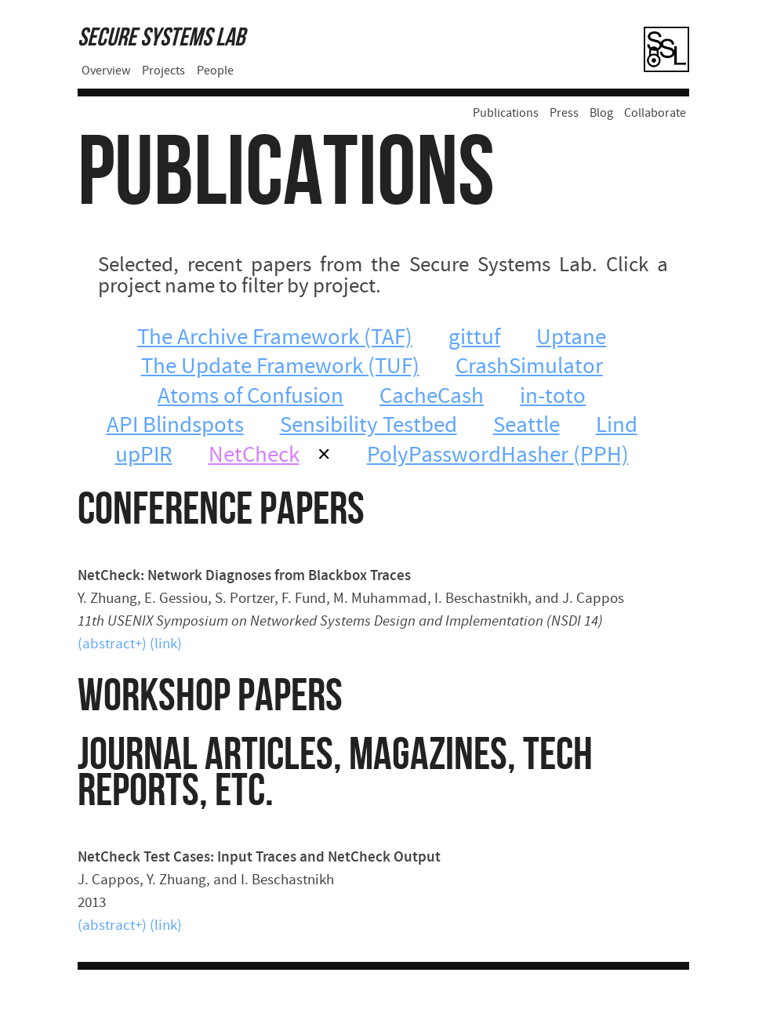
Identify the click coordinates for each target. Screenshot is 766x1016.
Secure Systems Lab (161, 38)
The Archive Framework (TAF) (274, 338)
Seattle (526, 426)
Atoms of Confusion (250, 397)
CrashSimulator (529, 367)
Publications (506, 113)
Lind (616, 426)
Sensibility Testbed (368, 426)
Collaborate (655, 113)
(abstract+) (112, 644)
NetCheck (254, 456)
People (215, 71)
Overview (106, 71)
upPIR (143, 456)
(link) (166, 644)
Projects (163, 71)
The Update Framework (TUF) (280, 367)
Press (564, 113)
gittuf (474, 338)
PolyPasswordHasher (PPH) (498, 456)
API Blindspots (175, 426)
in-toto (553, 397)
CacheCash (431, 397)
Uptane (571, 338)
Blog (601, 113)
